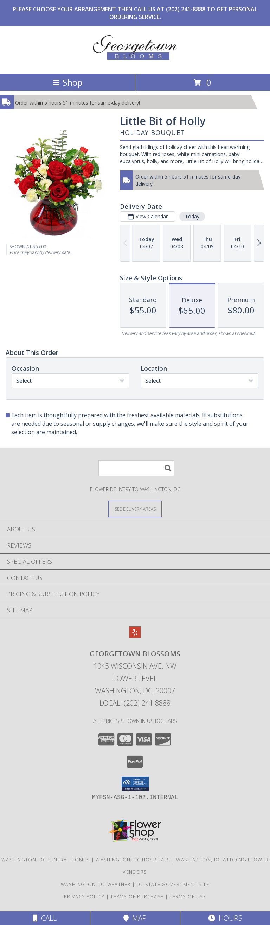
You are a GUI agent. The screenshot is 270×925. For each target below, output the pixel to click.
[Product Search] (136, 468)
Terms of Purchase (136, 896)
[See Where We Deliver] (135, 508)
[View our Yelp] (135, 635)
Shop (67, 82)
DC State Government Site (173, 884)
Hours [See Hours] (225, 918)
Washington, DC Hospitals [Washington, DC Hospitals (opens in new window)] (133, 859)
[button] (135, 784)
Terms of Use (187, 896)
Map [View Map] (135, 918)
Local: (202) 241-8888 (135, 703)
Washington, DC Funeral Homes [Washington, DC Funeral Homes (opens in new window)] (45, 859)
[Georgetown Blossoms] (135, 63)
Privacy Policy (84, 896)
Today (192, 216)
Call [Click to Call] (45, 918)
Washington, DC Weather (96, 884)
